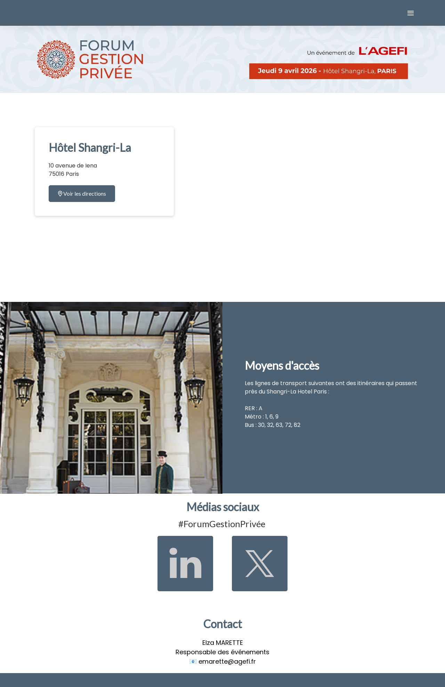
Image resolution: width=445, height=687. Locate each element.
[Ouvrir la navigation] (410, 13)
